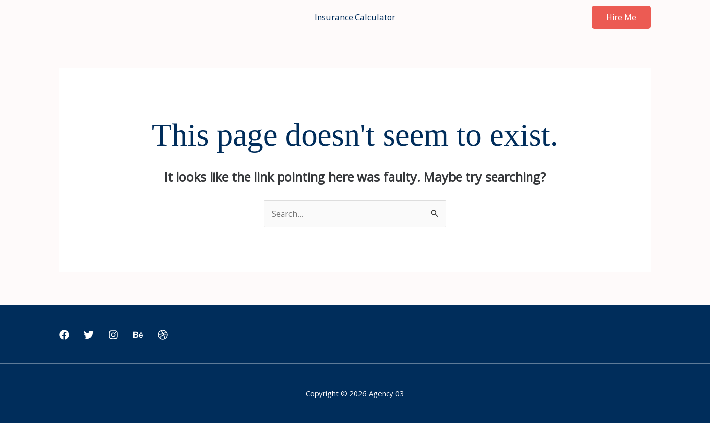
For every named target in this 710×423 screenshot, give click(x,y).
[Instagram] (113, 335)
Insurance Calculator (355, 17)
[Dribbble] (163, 335)
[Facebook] (64, 335)
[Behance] (138, 335)
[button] (621, 17)
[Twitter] (89, 335)
